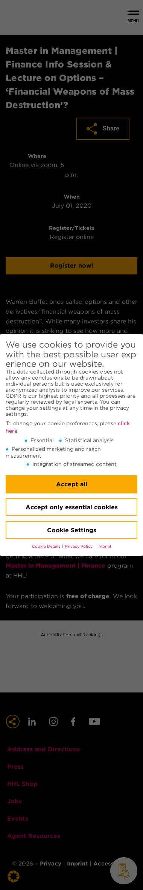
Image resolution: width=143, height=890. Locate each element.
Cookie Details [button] (46, 546)
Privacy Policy (79, 546)
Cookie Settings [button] (71, 530)
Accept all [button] (71, 484)
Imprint (104, 546)
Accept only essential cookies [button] (72, 507)
